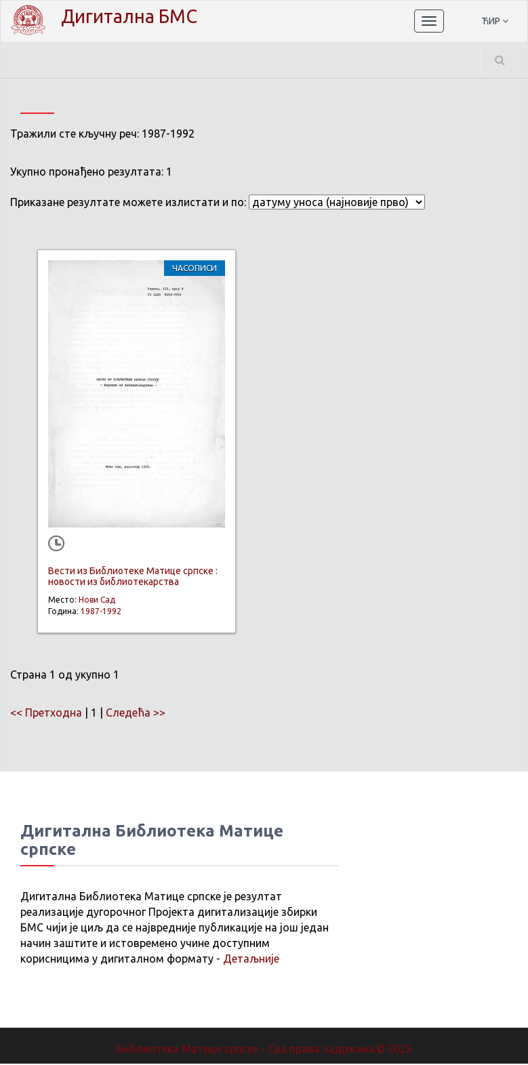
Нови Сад (97, 601)
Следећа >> (135, 714)
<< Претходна (46, 714)
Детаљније (251, 960)
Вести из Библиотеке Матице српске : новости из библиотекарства (133, 577)
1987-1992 (101, 612)
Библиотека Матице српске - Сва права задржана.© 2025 (264, 1050)
